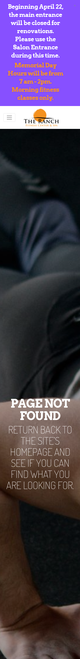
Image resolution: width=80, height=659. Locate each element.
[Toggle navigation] (9, 117)
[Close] (75, 5)
